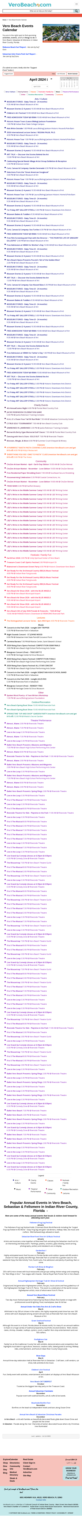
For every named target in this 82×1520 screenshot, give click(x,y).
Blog (5, 1473)
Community (50, 95)
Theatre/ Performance (71, 92)
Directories (15, 1463)
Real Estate (28, 1459)
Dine (5, 1466)
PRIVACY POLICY (51, 1513)
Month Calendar (73, 74)
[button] (46, 32)
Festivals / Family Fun (46, 92)
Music (58, 92)
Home (4, 20)
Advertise (27, 1472)
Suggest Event (8, 74)
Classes (33, 92)
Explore (6, 1459)
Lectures (60, 95)
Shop (5, 1463)
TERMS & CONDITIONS (38, 1513)
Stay (5, 1469)
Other (23, 95)
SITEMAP (70, 1513)
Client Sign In (29, 1463)
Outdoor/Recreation (35, 95)
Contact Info (41, 1500)
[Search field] (41, 11)
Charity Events (23, 92)
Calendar (14, 1459)
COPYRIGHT (13, 1513)
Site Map (27, 1476)
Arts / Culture (10, 92)
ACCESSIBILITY (62, 1513)
